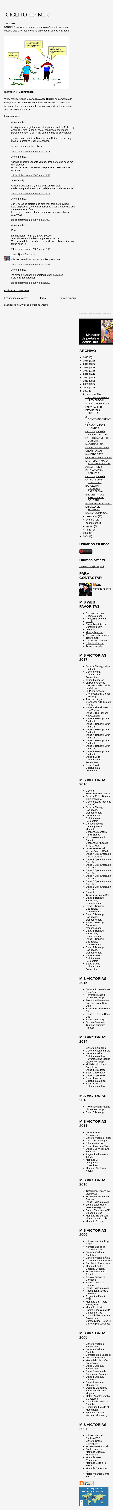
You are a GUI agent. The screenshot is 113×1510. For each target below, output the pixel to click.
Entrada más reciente (15, 298)
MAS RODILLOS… (95, 444)
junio (89, 529)
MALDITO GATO (94, 454)
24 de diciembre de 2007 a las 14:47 (30, 175)
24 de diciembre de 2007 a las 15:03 (30, 193)
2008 (86, 387)
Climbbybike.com (95, 643)
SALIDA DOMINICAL (96, 512)
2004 (86, 536)
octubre (90, 519)
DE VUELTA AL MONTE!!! (93, 411)
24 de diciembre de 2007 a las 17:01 (30, 219)
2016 (86, 360)
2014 (86, 367)
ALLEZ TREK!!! (93, 466)
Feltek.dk (91, 629)
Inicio (43, 298)
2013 (86, 370)
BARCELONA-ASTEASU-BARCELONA (94, 488)
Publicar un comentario (16, 290)
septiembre (92, 522)
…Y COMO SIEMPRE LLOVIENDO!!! (97, 399)
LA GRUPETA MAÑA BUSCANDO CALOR (97, 462)
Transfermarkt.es (95, 646)
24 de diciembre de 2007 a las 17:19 (30, 249)
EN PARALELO (93, 407)
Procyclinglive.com (96, 618)
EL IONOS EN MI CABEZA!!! (94, 471)
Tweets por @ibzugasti (91, 566)
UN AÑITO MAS (94, 450)
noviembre (92, 516)
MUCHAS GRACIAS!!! (97, 447)
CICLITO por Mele (28, 15)
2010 (86, 380)
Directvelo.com (94, 615)
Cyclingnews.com (95, 613)
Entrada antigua (67, 298)
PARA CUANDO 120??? (98, 503)
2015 (86, 364)
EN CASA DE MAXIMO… (92, 508)
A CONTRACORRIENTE (98, 419)
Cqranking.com (94, 626)
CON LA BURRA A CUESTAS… (95, 481)
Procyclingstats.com (96, 624)
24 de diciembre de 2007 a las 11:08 (30, 151)
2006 (86, 532)
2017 (86, 357)
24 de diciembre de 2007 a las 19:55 (30, 264)
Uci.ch (89, 621)
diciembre (91, 394)
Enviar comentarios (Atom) (33, 304)
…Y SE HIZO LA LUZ (96, 434)
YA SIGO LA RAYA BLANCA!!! (95, 426)
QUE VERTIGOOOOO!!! (98, 457)
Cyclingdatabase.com (97, 635)
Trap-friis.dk (92, 637)
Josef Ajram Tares (20, 254)
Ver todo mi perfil (102, 588)
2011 (86, 377)
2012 (86, 374)
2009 (86, 384)
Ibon (98, 584)
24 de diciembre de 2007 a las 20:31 (30, 282)
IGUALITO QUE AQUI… (98, 403)
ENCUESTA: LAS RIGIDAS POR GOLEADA (94, 497)
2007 (86, 390)
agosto (90, 526)
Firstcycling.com (94, 632)
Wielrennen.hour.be (96, 640)
